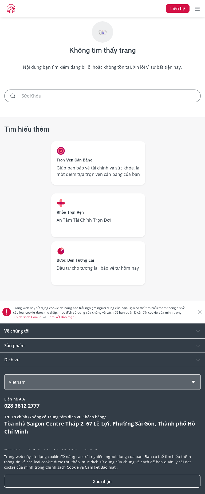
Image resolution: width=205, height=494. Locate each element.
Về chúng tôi (16, 331)
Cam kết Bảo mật (61, 317)
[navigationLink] (11, 8)
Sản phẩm (14, 346)
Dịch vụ (11, 360)
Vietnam (17, 382)
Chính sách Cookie (28, 317)
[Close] (102, 481)
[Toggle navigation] (197, 8)
